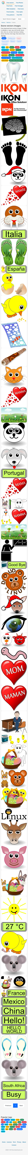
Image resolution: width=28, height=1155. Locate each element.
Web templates (11, 9)
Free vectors (10, 3)
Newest (19, 38)
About (24, 1142)
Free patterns (10, 15)
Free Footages (19, 6)
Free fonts (9, 6)
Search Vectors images (9, 19)
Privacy (19, 1142)
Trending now (11, 38)
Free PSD (19, 15)
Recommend (5, 41)
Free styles (20, 12)
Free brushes (10, 12)
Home (3, 22)
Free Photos (19, 3)
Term (14, 1142)
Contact (14, 1145)
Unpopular (4, 44)
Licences (9, 1142)
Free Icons (21, 9)
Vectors (8, 22)
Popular (19, 41)
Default (4, 38)
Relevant (13, 41)
